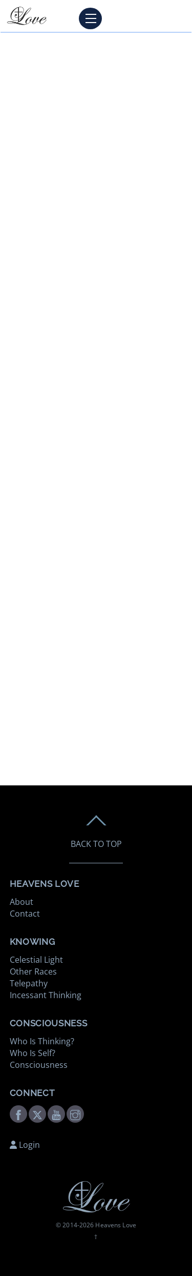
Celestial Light (36, 959)
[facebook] (18, 1113)
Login (25, 1144)
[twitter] (37, 1113)
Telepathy (29, 983)
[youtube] (56, 1113)
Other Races (33, 971)
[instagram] (75, 1113)
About (21, 901)
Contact (25, 913)
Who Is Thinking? (42, 1041)
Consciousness (39, 1064)
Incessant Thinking (45, 995)
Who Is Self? (32, 1053)
